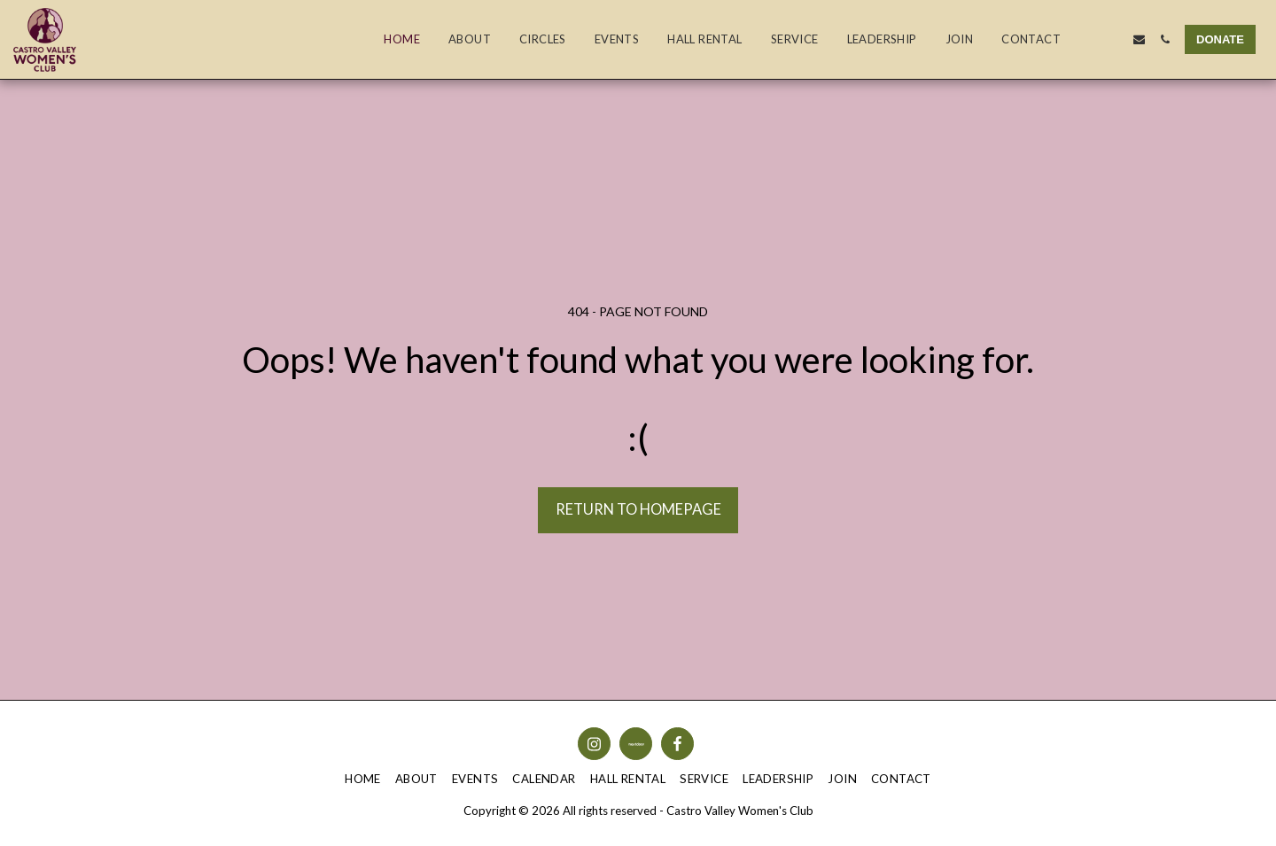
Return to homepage (638, 509)
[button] (1088, 39)
